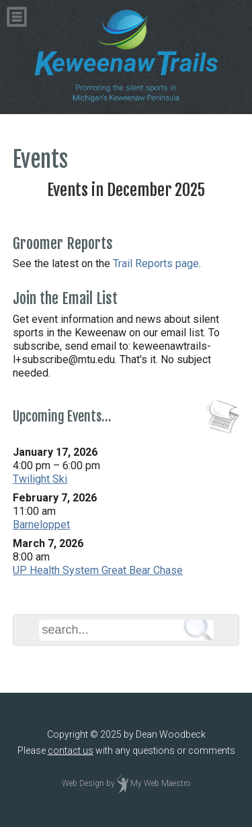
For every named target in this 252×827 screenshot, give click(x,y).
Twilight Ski (40, 479)
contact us (70, 750)
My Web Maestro (160, 783)
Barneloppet (41, 524)
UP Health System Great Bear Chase (98, 570)
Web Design (83, 783)
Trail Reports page (156, 263)
